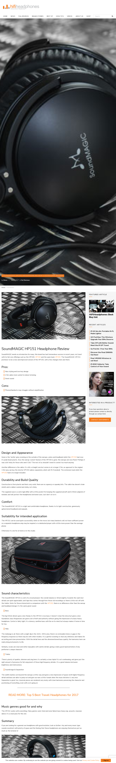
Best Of (50, 16)
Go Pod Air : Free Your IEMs (102, 349)
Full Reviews (23, 16)
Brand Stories (37, 16)
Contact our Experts (100, 420)
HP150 (38, 357)
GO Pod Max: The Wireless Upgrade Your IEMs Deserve (102, 338)
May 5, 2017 (15, 280)
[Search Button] (112, 16)
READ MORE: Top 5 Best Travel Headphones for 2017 (43, 695)
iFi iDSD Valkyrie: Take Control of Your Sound (100, 365)
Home (5, 16)
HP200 (58, 357)
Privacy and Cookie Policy (90, 760)
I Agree (106, 760)
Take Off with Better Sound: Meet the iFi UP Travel (102, 344)
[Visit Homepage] (21, 7)
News (13, 16)
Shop (89, 16)
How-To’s (60, 16)
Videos (69, 16)
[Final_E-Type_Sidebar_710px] (101, 384)
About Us (79, 16)
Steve (5, 280)
